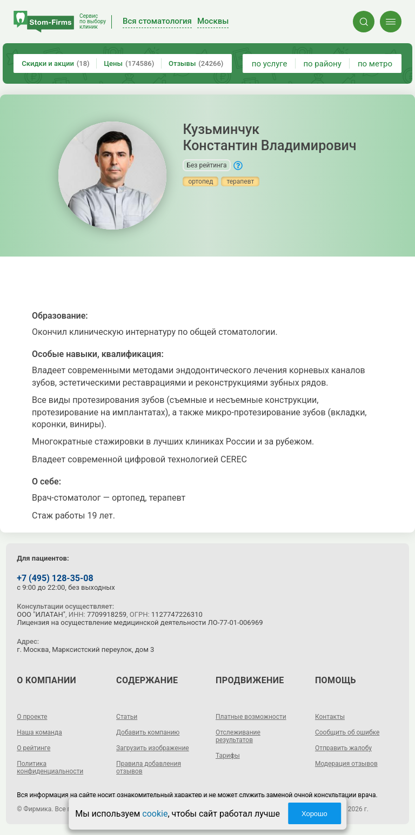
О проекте (32, 716)
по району (322, 64)
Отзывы (196, 63)
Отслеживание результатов (238, 736)
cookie (155, 814)
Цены (129, 63)
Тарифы (228, 755)
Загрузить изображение (152, 748)
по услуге (269, 64)
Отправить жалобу (343, 748)
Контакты (330, 716)
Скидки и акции (55, 63)
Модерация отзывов (346, 763)
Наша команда (39, 732)
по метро (375, 64)
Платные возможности (251, 716)
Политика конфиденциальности (50, 767)
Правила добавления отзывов (148, 767)
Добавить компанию (147, 732)
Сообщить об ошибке (347, 732)
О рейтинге (33, 748)
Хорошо (314, 814)
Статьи (126, 716)
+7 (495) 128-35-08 (55, 578)
